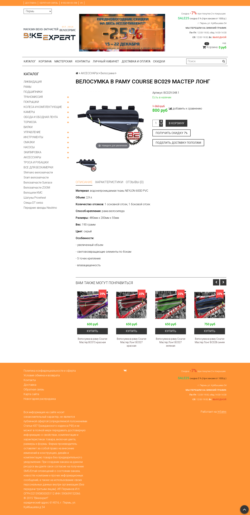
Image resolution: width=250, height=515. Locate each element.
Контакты (82, 61)
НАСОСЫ (29, 147)
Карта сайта (31, 394)
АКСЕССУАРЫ (32, 157)
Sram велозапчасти (36, 177)
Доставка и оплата (136, 61)
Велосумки (108, 73)
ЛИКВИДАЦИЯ (33, 81)
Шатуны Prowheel (35, 197)
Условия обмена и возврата (42, 375)
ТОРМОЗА (30, 122)
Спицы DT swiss (33, 202)
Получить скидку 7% (172, 133)
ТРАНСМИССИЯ (33, 97)
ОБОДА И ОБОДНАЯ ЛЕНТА (41, 117)
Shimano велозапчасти (38, 172)
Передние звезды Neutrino (40, 207)
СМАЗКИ (29, 142)
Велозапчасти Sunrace (38, 182)
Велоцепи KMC (33, 192)
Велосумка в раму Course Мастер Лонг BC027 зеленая (170, 342)
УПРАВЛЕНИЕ (32, 132)
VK (81, 3)
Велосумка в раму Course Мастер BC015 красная (92, 340)
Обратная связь (48, 3)
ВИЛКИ (28, 127)
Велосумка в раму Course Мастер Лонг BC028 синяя (210, 340)
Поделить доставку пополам (178, 142)
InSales (221, 411)
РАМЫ (27, 86)
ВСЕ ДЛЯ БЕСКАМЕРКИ (38, 167)
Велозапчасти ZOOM (37, 187)
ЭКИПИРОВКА (32, 152)
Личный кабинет (106, 61)
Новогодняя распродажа (40, 398)
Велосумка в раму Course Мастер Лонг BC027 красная (131, 342)
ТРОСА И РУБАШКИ (36, 162)
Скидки (159, 61)
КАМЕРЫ (29, 112)
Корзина (45, 61)
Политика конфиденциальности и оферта (50, 370)
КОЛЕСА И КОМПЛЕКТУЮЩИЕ (43, 107)
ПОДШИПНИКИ (33, 91)
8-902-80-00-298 (69, 3)
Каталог (30, 61)
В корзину (176, 123)
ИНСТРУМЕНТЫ (33, 137)
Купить (92, 331)
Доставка (30, 3)
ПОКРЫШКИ (31, 102)
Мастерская (63, 61)
